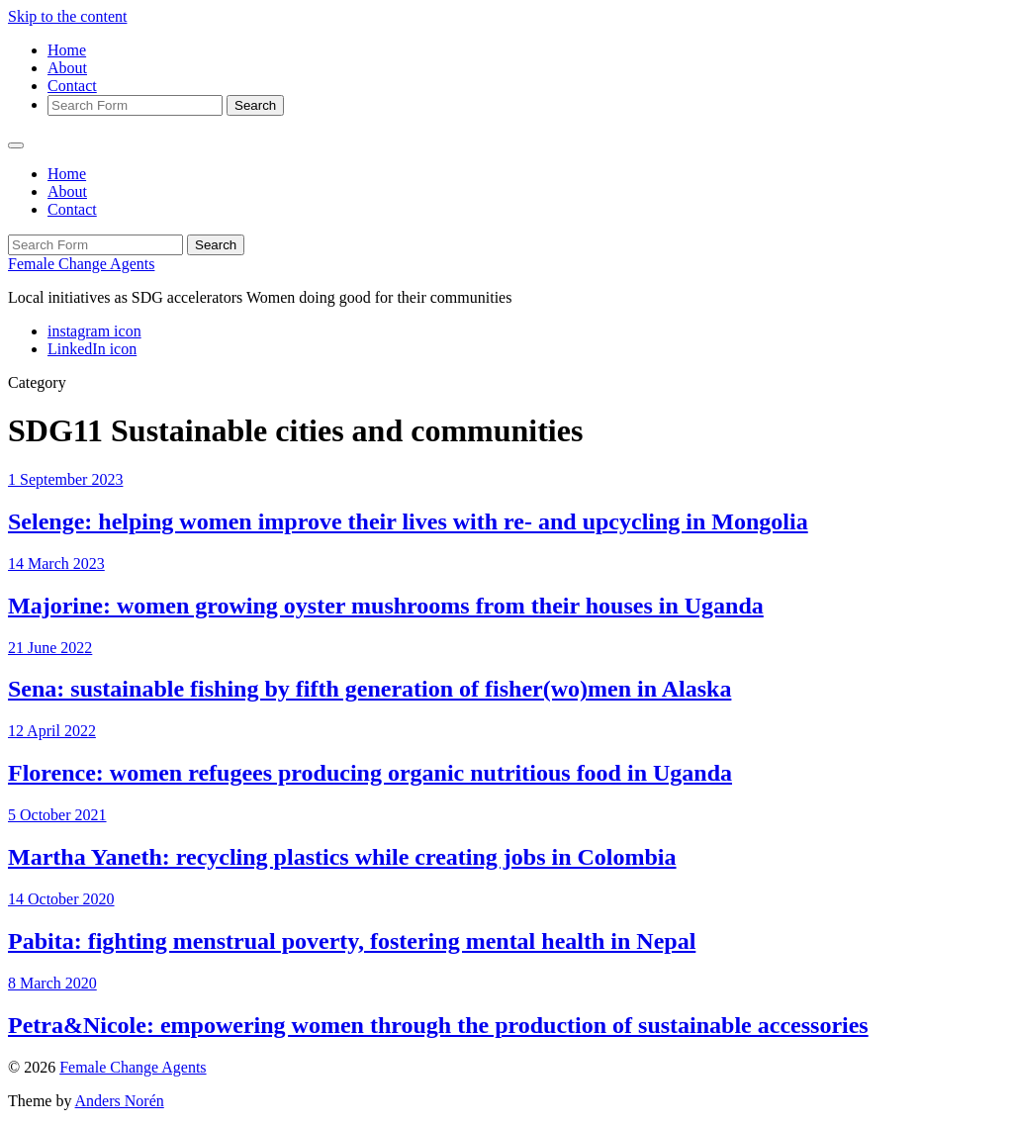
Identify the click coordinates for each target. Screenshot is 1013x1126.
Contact (72, 85)
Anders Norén (119, 1100)
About (67, 67)
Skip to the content (67, 16)
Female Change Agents (81, 263)
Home (66, 50)
